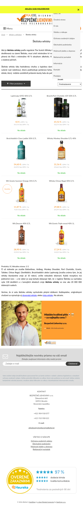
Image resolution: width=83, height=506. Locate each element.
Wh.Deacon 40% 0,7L (21, 223)
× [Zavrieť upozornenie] (78, 9)
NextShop (32, 502)
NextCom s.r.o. (61, 502)
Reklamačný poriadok (62, 57)
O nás (56, 26)
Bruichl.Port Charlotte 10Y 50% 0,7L (61, 96)
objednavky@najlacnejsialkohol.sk (41, 428)
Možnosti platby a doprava (64, 51)
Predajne (57, 76)
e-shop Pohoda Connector (45, 502)
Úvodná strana (59, 19)
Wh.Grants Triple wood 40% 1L (61, 223)
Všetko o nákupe (60, 32)
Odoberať (73, 364)
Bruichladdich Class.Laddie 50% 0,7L (21, 138)
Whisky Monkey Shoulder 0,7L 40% (61, 138)
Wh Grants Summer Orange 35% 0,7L (21, 181)
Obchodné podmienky (63, 44)
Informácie (58, 63)
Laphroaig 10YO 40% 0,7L (21, 96)
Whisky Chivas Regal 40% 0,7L (61, 181)
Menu (8, 28)
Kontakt (57, 69)
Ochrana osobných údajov (64, 38)
